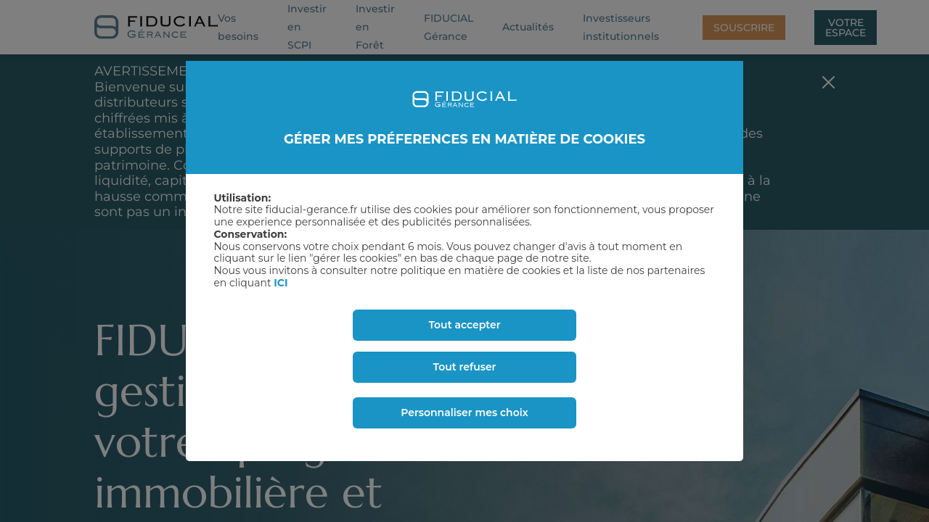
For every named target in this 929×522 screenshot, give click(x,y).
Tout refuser (464, 366)
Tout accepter (464, 324)
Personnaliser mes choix (464, 412)
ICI (280, 282)
